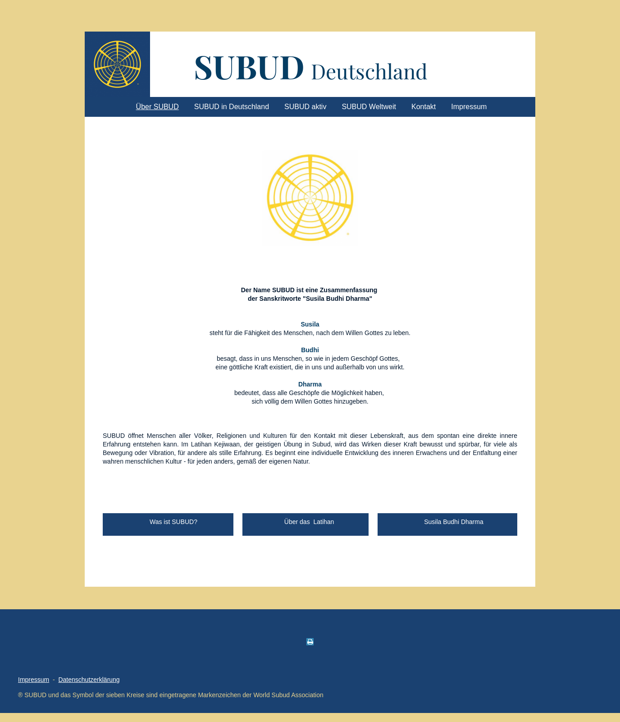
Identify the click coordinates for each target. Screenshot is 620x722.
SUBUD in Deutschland (231, 106)
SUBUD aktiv (305, 106)
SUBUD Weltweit (369, 106)
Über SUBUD (157, 106)
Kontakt (423, 106)
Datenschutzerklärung (88, 679)
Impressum (469, 106)
